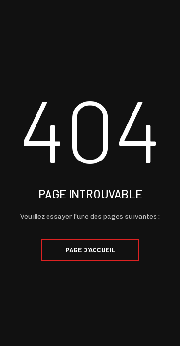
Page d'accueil (90, 250)
